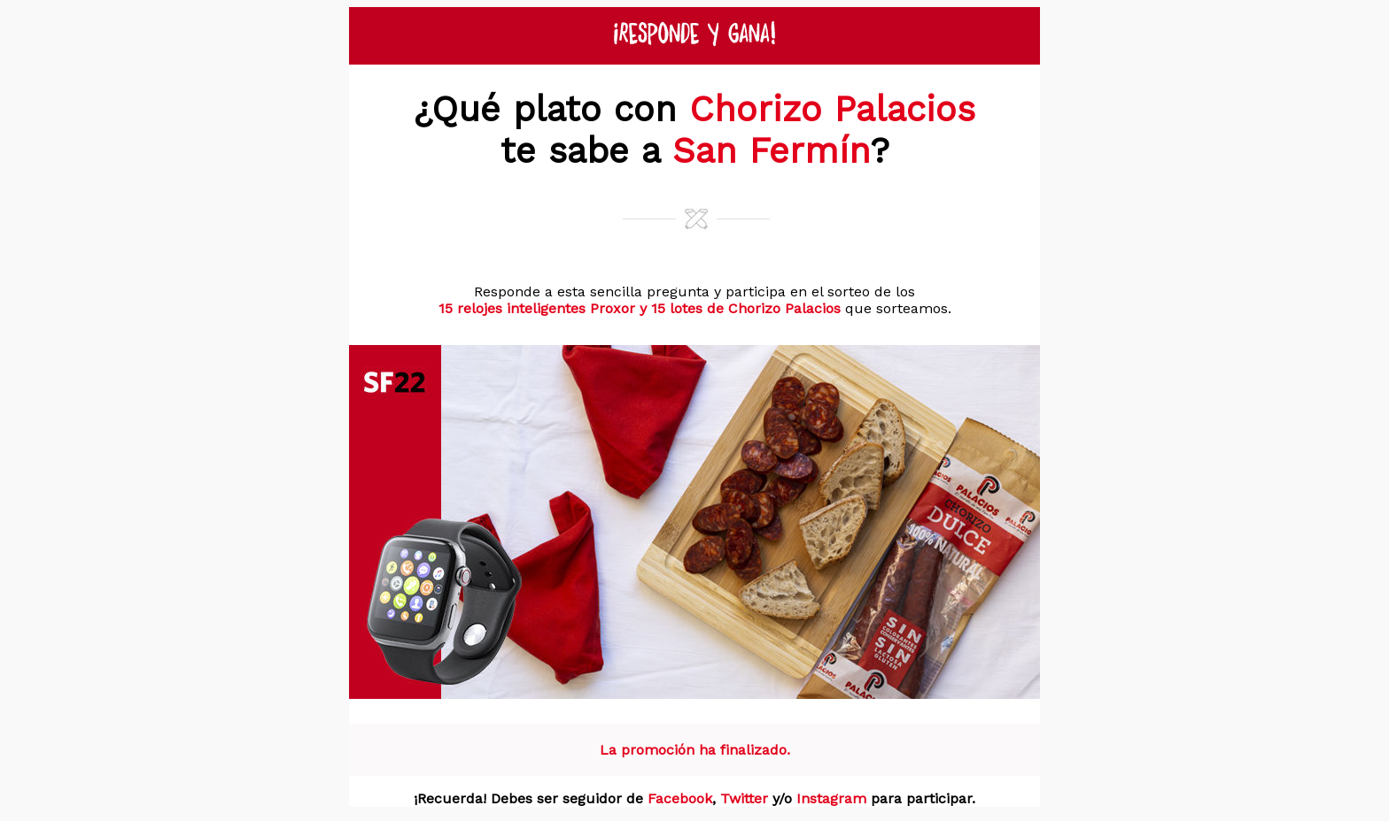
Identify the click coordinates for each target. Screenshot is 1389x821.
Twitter (744, 798)
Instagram (831, 798)
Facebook (680, 798)
